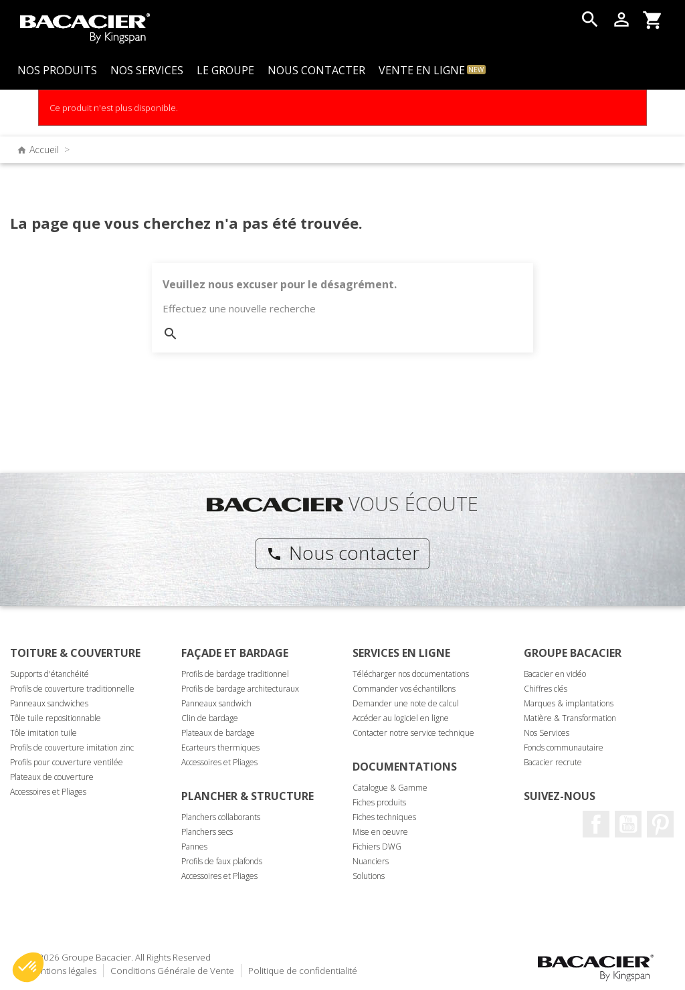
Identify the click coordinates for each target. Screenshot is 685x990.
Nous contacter (342, 552)
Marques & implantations (568, 703)
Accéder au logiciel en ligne (401, 718)
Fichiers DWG (377, 846)
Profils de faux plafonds (221, 861)
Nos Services (546, 732)
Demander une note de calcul (406, 703)
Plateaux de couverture (52, 777)
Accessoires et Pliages (48, 791)
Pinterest (660, 824)
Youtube (628, 824)
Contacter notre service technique (413, 732)
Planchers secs (207, 831)
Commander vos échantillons (404, 688)
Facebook (596, 824)
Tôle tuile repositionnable (55, 718)
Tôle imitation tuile (43, 732)
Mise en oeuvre (380, 831)
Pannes (194, 846)
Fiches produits (379, 802)
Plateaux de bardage (218, 732)
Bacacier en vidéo (555, 674)
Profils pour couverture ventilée (66, 762)
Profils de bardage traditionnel (235, 674)
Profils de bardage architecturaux (240, 688)
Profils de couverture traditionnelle (72, 688)
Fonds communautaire (563, 747)
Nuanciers (371, 861)
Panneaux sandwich (216, 703)
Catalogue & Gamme (390, 787)
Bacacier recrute (553, 762)
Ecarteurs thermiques (220, 747)
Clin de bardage (209, 718)
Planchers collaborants (220, 817)
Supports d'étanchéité (49, 674)
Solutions (369, 876)
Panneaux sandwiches (49, 703)
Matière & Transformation (570, 718)
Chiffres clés (545, 688)
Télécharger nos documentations (411, 674)
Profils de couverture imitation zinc (72, 747)
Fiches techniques (384, 817)
